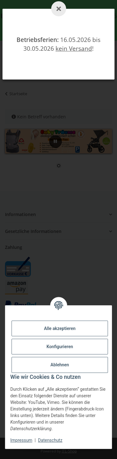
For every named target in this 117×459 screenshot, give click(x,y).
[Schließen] (58, 8)
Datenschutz (50, 440)
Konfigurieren (59, 346)
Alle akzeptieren (60, 328)
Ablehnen (60, 364)
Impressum (21, 440)
